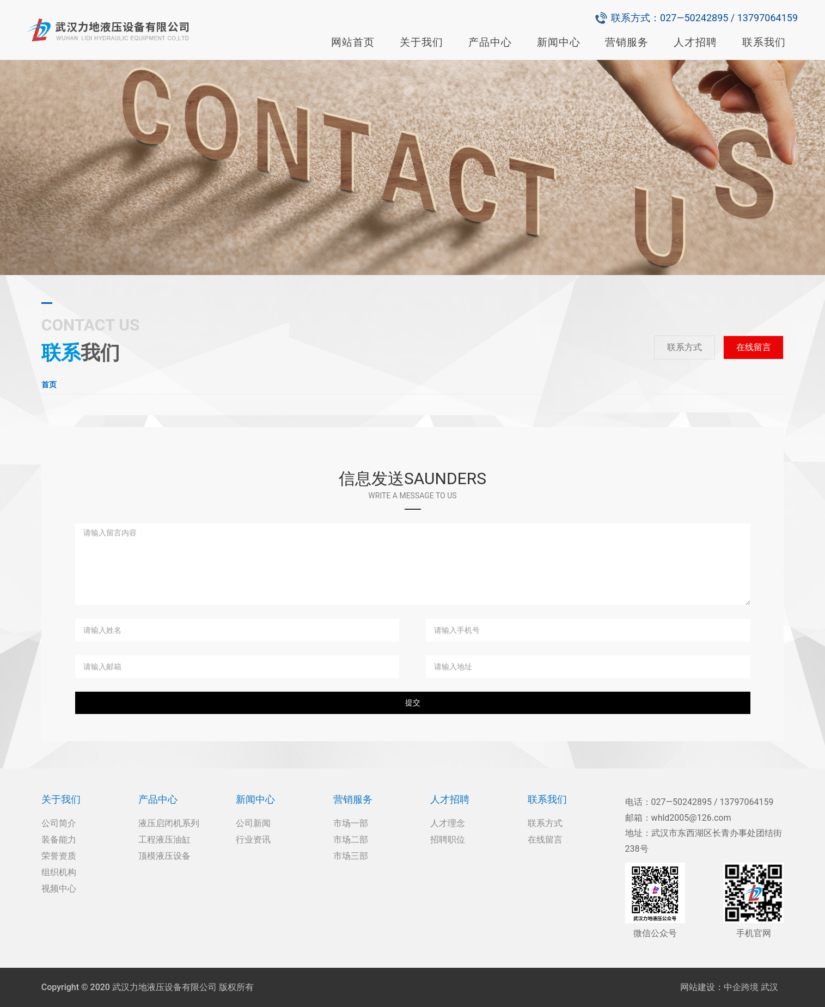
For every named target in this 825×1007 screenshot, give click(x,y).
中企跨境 (741, 987)
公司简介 (58, 823)
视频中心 (58, 888)
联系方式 (684, 347)
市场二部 (350, 839)
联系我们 (764, 42)
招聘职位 (447, 839)
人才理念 (447, 823)
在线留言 (753, 347)
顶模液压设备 (164, 856)
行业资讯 (253, 839)
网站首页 (353, 42)
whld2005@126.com (691, 818)
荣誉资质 (58, 856)
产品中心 (490, 42)
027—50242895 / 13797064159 (729, 17)
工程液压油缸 (164, 839)
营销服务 (627, 42)
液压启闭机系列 (168, 823)
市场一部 (350, 823)
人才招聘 (695, 42)
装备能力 (58, 839)
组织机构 (58, 872)
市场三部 (350, 856)
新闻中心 (558, 42)
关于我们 (421, 42)
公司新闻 (253, 823)
